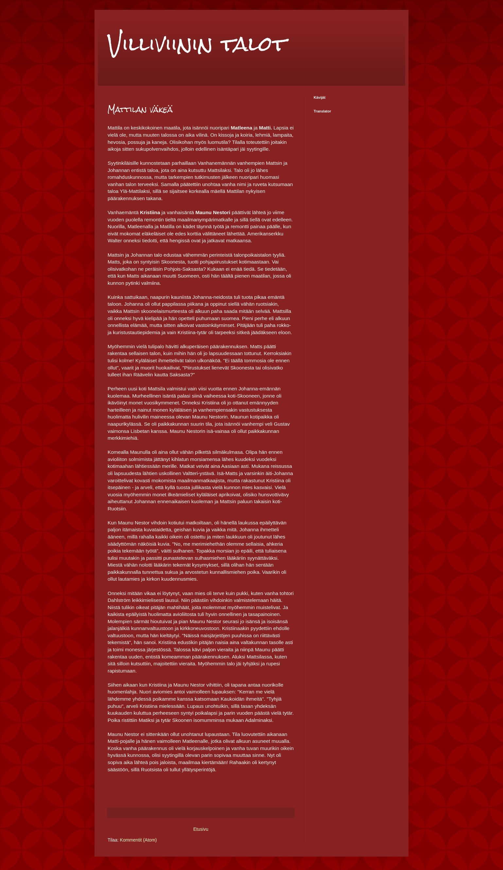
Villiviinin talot (197, 44)
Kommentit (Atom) (138, 840)
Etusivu (200, 829)
